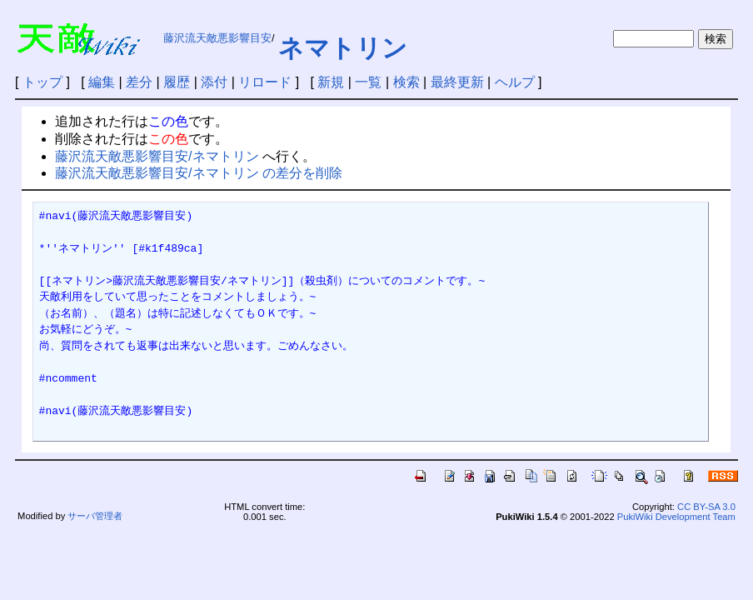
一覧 (368, 82)
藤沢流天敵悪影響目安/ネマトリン (156, 156)
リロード (265, 82)
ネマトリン (342, 48)
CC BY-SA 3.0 (706, 507)
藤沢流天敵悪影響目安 (217, 38)
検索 (406, 82)
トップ (42, 82)
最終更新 (457, 82)
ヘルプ (515, 82)
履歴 (176, 82)
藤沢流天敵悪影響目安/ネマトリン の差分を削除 (198, 173)
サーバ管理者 (94, 516)
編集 (101, 82)
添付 (214, 82)
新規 (330, 82)
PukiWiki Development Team (676, 517)
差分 (139, 82)
